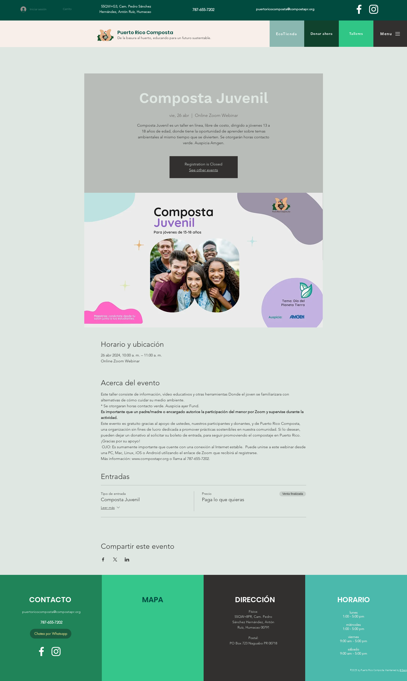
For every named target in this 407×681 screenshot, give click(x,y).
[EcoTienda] (287, 33)
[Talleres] (356, 33)
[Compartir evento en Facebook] (103, 559)
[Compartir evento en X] (115, 559)
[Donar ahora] (321, 33)
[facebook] (359, 9)
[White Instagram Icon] (374, 9)
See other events (203, 170)
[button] (70, 9)
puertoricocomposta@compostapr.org (51, 612)
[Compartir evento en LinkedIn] (127, 559)
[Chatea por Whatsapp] (50, 634)
